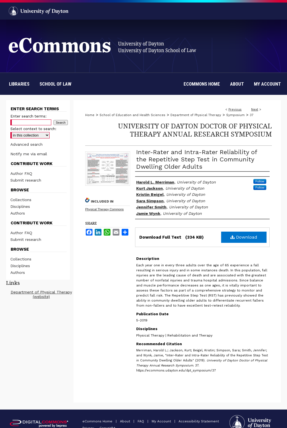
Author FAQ (21, 173)
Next (254, 109)
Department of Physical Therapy (195, 115)
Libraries (19, 84)
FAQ (141, 421)
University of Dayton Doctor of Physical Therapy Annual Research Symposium (195, 129)
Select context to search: (33, 129)
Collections (20, 199)
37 (251, 115)
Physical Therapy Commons (104, 209)
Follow (259, 181)
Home (89, 115)
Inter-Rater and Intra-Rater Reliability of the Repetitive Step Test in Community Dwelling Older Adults (196, 159)
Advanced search (26, 144)
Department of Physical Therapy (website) (41, 294)
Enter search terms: (28, 116)
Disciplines (20, 206)
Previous (235, 109)
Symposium (235, 115)
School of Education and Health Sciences (132, 115)
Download (243, 237)
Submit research (25, 180)
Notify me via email (28, 154)
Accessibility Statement (199, 421)
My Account (162, 421)
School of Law (55, 84)
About (125, 421)
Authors (17, 213)
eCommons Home (98, 421)
